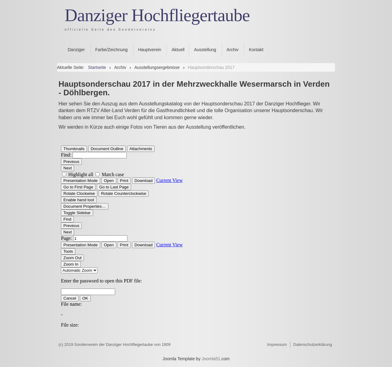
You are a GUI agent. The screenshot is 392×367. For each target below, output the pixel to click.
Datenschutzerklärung (312, 344)
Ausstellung (205, 49)
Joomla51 (211, 358)
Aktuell (178, 49)
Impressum (277, 344)
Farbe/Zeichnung (111, 49)
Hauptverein (149, 49)
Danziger (76, 49)
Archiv (233, 49)
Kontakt (256, 49)
